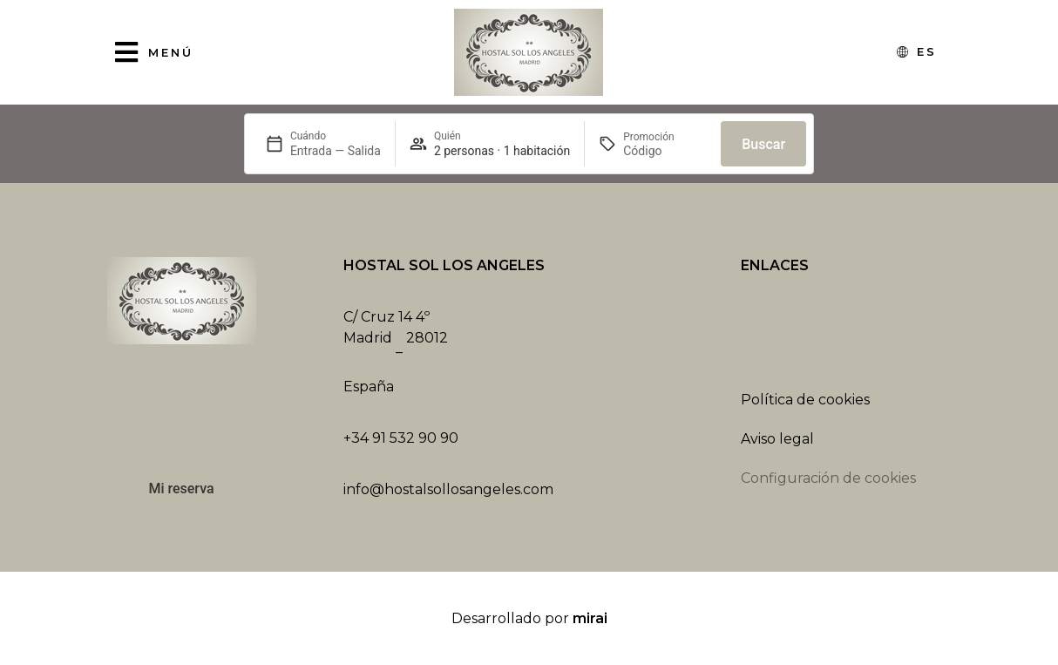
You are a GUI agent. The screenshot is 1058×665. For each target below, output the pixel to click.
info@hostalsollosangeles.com (448, 489)
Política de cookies (805, 399)
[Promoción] (665, 151)
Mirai (590, 618)
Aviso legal (777, 439)
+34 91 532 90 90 (400, 438)
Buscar (763, 144)
